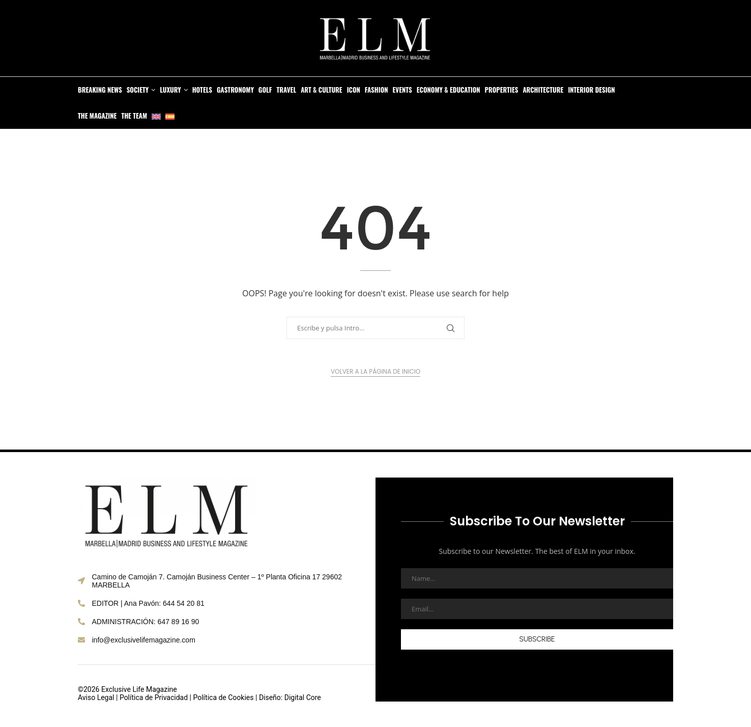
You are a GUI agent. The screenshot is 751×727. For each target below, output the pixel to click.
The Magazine (97, 115)
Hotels (202, 90)
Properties (501, 90)
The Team (134, 115)
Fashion (376, 90)
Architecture (543, 90)
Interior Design (591, 90)
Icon (353, 90)
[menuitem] (156, 116)
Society (138, 90)
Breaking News (100, 90)
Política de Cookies (223, 697)
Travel (286, 90)
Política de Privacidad (154, 697)
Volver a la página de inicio (375, 371)
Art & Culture (321, 90)
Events (402, 90)
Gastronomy (235, 90)
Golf (265, 90)
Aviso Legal (96, 697)
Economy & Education (448, 90)
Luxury (170, 90)
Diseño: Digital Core (290, 697)
